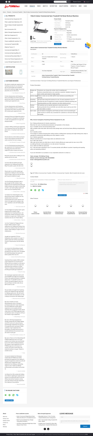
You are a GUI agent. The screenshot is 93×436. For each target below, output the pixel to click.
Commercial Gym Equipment (12, 19)
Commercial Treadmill (17, 12)
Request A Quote (77, 1)
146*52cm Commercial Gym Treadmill (60, 173)
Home (26, 6)
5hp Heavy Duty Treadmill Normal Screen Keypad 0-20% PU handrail (71, 213)
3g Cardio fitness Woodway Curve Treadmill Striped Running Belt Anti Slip (47, 213)
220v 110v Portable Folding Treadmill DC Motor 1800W (48, 420)
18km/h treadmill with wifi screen (77, 173)
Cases (85, 6)
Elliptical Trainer (9, 47)
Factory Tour (53, 6)
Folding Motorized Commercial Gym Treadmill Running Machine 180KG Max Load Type (59, 213)
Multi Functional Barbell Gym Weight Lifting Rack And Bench (25, 420)
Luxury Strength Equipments (12, 62)
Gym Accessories (9, 29)
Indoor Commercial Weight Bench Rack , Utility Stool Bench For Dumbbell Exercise (26, 417)
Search (68, 1)
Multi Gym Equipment (10, 35)
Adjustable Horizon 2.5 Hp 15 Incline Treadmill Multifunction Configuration (47, 417)
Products (32, 6)
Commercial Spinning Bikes (12, 53)
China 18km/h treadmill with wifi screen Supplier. (24, 434)
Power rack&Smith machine (12, 41)
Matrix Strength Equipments (12, 32)
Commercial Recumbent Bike (12, 56)
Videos (39, 6)
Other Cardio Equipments (11, 38)
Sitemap (5, 426)
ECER (86, 434)
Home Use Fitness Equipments (13, 59)
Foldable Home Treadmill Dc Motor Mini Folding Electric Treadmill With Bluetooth (48, 424)
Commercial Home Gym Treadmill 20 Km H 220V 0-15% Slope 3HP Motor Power (83, 213)
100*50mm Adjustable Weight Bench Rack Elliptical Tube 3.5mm (26, 424)
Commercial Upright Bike (11, 50)
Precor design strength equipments (14, 25)
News (80, 6)
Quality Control (63, 6)
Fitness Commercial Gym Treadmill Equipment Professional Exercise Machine (35, 213)
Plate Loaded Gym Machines (12, 22)
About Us (45, 6)
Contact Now (57, 43)
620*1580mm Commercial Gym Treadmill (42, 173)
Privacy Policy (9, 434)
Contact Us (73, 6)
